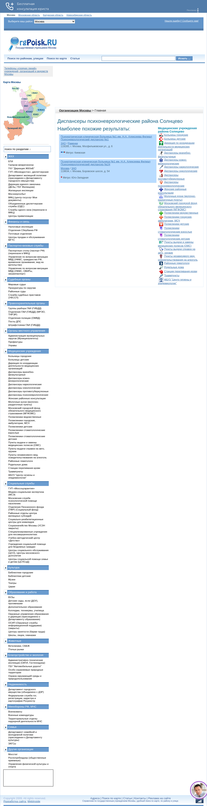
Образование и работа (22, 592)
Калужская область (53, 15)
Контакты (140, 798)
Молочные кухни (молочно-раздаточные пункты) (23, 403)
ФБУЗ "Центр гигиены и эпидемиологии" (21, 476)
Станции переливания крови (180, 271)
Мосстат (13, 754)
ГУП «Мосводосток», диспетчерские (28, 171)
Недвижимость (17, 684)
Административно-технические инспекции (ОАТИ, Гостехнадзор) (26, 661)
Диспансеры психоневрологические (28, 394)
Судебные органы (19, 279)
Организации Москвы (75, 110)
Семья (12, 727)
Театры (12, 583)
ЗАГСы (12, 743)
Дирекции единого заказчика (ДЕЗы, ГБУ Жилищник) (24, 185)
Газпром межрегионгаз (21, 164)
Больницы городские (176, 135)
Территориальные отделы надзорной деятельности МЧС (25, 720)
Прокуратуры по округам (22, 287)
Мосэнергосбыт (17, 193)
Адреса (95, 798)
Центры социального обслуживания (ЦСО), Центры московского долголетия (28, 553)
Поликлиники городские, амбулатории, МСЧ (22, 421)
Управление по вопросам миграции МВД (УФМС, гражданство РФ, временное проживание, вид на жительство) (28, 260)
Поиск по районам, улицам (25, 58)
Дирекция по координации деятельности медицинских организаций (176, 146)
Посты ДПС (14, 321)
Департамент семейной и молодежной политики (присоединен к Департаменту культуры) (25, 736)
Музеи (11, 579)
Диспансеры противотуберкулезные (28, 391)
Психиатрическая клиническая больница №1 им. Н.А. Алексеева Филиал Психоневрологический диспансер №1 (106, 138)
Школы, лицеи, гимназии (22, 635)
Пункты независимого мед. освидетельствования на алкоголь (27, 456)
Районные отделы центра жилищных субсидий (22, 514)
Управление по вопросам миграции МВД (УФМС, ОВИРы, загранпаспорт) (28, 271)
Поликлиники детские (176, 224)
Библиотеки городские (20, 572)
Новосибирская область (79, 15)
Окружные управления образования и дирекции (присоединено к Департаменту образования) (28, 616)
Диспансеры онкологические (180, 171)
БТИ (10, 161)
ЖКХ (11, 156)
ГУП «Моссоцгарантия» (21, 488)
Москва (65, 168)
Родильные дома (174, 267)
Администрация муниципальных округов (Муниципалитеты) (26, 337)
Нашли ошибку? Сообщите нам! (182, 21)
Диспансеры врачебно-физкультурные (21, 373)
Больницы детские (175, 138)
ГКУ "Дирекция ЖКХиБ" (21, 168)
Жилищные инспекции (20, 190)
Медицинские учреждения (24, 351)
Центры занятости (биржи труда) (26, 631)
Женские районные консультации (27, 398)
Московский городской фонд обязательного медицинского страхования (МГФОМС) (177, 206)
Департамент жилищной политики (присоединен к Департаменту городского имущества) (27, 178)
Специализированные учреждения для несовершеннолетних (27, 533)
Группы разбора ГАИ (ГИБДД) (25, 308)
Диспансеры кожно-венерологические (19, 379)
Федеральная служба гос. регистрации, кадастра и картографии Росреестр (22, 698)
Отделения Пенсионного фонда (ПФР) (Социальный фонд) (26, 508)
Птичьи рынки (16, 649)
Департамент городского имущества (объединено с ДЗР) (26, 690)
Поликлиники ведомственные (181, 212)
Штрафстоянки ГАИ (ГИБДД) (24, 325)
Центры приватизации (20, 216)
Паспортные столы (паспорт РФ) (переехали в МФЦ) (26, 252)
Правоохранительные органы (26, 303)
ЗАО (63, 143)
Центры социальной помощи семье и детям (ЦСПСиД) (28, 560)
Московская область (29, 15)
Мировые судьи (17, 284)
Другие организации (20, 749)
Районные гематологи (177, 263)
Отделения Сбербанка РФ (23, 230)
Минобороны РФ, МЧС (22, 706)
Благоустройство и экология (25, 655)
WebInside (33, 801)
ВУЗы (11, 597)
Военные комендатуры (21, 715)
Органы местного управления (26, 330)
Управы (12, 345)
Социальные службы (21, 483)
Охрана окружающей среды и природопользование (24, 677)
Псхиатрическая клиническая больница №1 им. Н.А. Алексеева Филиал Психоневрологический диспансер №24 (105, 163)
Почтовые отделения (20, 233)
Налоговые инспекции (20, 226)
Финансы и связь (18, 221)
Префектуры (15, 341)
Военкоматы (15, 711)
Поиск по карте (57, 58)
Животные (14, 640)
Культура (13, 567)
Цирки (11, 586)
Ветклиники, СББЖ (19, 645)
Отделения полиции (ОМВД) (24, 318)
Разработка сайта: (15, 801)
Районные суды (17, 291)
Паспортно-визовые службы (25, 245)
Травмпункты (172, 275)
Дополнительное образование (25, 606)
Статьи (75, 58)
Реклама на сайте (159, 798)
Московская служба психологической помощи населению (22, 501)
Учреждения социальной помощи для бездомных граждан (27, 545)
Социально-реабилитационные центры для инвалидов (25, 520)
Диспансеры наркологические (181, 166)
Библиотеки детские (19, 576)
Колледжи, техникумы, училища (26, 610)
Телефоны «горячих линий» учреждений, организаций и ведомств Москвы (26, 71)
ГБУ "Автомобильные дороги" (25, 666)
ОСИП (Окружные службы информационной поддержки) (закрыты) (25, 625)
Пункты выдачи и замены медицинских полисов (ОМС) (24, 443)
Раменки (73, 143)
